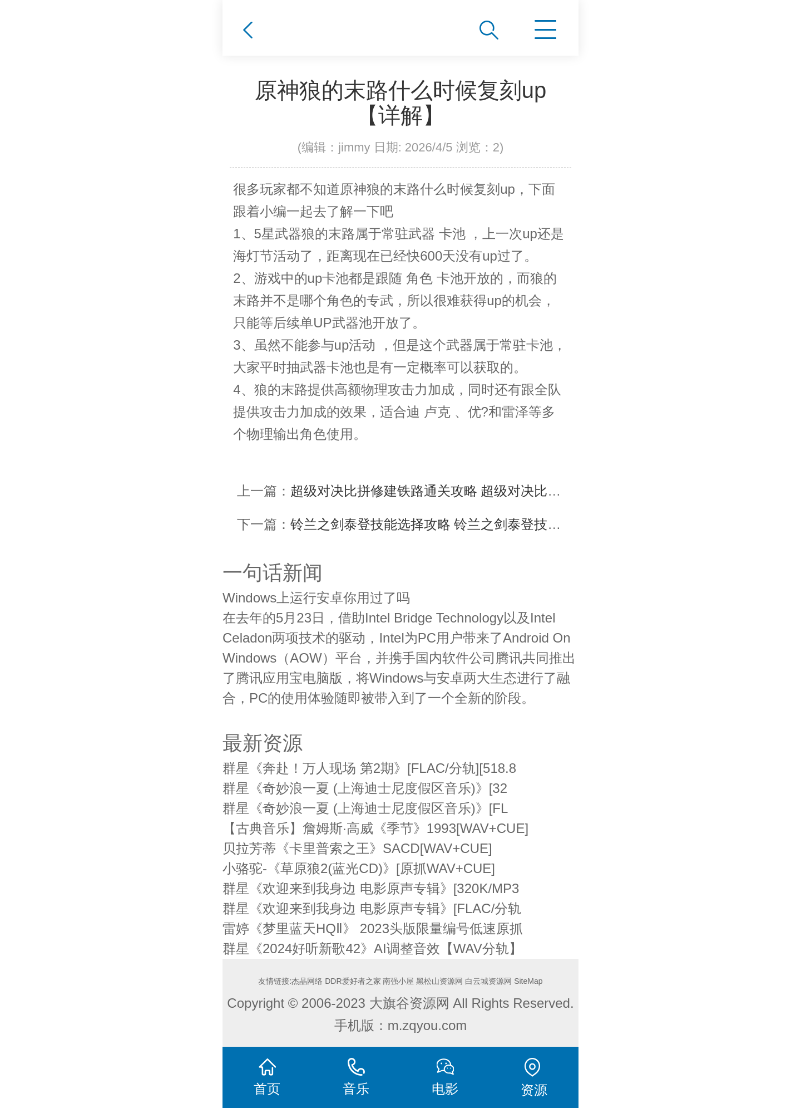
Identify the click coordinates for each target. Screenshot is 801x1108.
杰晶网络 (307, 981)
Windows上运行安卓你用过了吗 (316, 597)
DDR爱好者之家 (352, 981)
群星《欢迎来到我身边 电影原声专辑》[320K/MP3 (370, 888)
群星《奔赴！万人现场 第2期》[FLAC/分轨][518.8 (369, 768)
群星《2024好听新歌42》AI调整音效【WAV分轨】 (372, 948)
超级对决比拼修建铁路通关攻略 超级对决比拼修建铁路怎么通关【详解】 (505, 490)
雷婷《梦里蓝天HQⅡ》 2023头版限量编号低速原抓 (372, 928)
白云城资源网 (488, 981)
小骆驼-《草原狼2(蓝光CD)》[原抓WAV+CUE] (358, 868)
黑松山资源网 (439, 981)
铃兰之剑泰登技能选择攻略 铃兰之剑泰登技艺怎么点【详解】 (472, 524)
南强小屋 (398, 981)
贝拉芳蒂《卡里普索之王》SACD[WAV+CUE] (357, 848)
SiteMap (528, 981)
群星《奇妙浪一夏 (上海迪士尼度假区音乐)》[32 (364, 788)
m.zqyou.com (427, 1025)
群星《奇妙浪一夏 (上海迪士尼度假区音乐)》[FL (365, 808)
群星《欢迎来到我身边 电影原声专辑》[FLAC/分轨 (371, 908)
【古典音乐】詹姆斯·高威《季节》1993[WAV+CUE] (375, 828)
